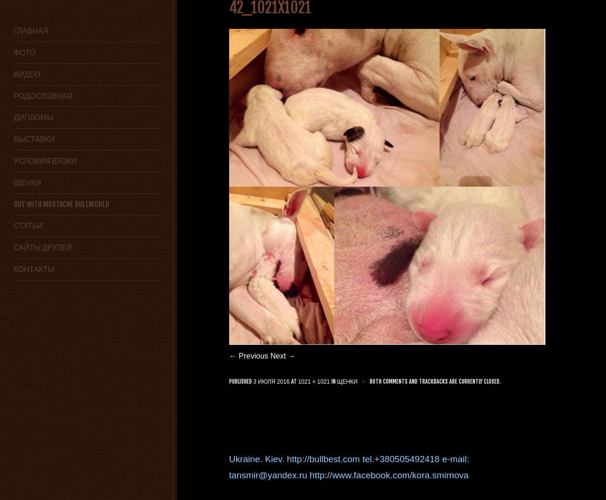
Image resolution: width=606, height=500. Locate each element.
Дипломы (33, 117)
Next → (282, 356)
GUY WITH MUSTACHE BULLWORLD (61, 204)
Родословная (43, 96)
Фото (25, 52)
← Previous (248, 356)
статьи (28, 225)
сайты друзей (43, 247)
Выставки (34, 139)
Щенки (27, 182)
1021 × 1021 (314, 381)
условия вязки (45, 161)
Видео (27, 74)
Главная (31, 30)
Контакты (34, 269)
